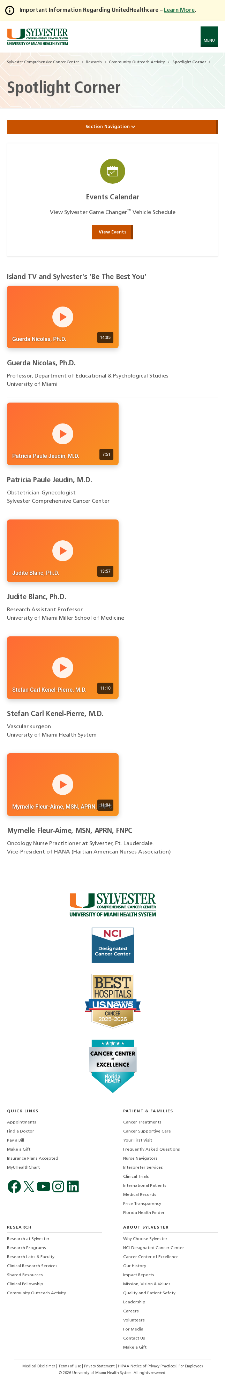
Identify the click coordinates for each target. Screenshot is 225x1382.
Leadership (134, 1302)
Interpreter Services (143, 1168)
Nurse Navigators (140, 1159)
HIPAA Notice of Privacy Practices (147, 1366)
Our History (134, 1266)
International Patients (144, 1186)
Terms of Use (70, 1366)
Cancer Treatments (142, 1122)
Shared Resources (25, 1275)
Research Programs (26, 1248)
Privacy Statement (100, 1366)
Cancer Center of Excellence (151, 1257)
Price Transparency (142, 1204)
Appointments (21, 1122)
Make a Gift (18, 1149)
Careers (131, 1311)
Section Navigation (112, 127)
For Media (133, 1329)
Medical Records (139, 1195)
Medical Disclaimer (39, 1366)
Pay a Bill (15, 1140)
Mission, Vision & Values (147, 1284)
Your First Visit (137, 1140)
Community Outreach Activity (36, 1293)
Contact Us (134, 1338)
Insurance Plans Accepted (32, 1159)
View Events (112, 232)
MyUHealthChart (23, 1168)
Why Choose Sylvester (145, 1239)
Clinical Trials (136, 1177)
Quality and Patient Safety (149, 1293)
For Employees (191, 1366)
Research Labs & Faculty (30, 1257)
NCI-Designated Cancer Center (153, 1248)
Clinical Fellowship (25, 1284)
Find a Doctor (20, 1131)
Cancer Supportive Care (147, 1131)
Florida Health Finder (144, 1213)
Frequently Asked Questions (151, 1149)
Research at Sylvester (28, 1239)
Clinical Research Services (32, 1266)
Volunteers (134, 1320)
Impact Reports (138, 1275)
